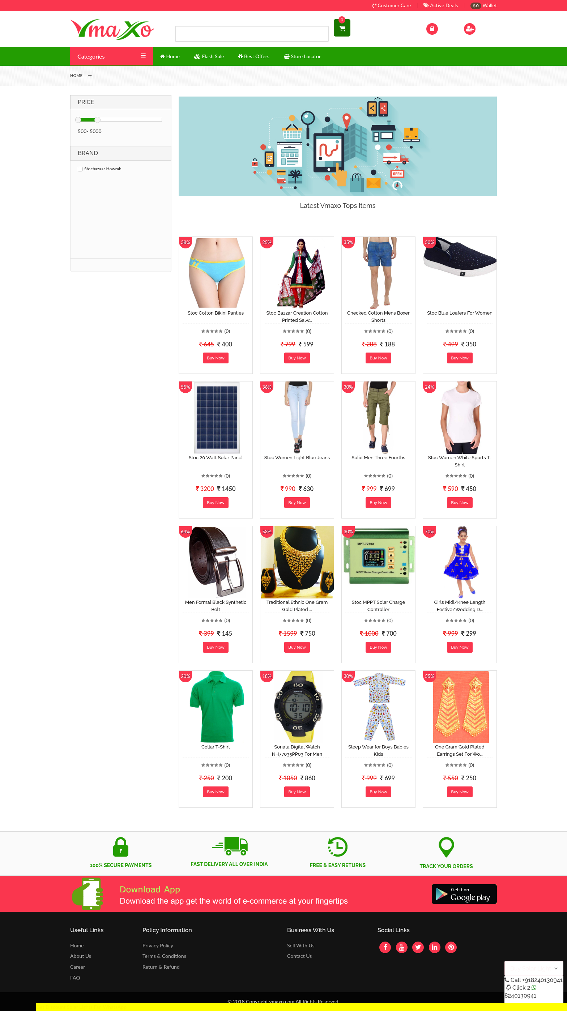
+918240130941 (542, 980)
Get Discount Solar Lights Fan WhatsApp (81, 1007)
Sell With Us (300, 945)
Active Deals (440, 5)
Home (77, 945)
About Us (80, 956)
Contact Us (299, 956)
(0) (227, 331)
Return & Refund (161, 967)
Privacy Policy (157, 945)
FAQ (75, 977)
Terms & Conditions (164, 956)
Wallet (483, 5)
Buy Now (215, 358)
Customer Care (391, 5)
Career (77, 967)
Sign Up (479, 28)
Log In (440, 28)
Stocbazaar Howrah (100, 168)
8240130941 (520, 995)
